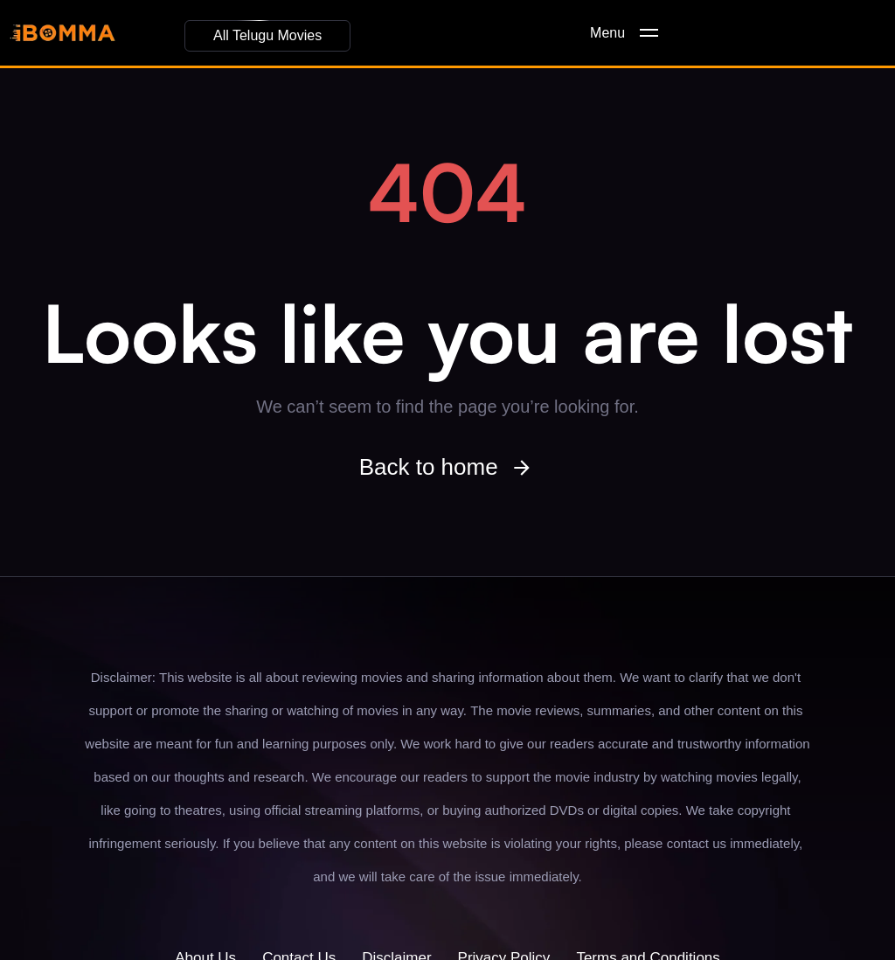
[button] (267, 36)
